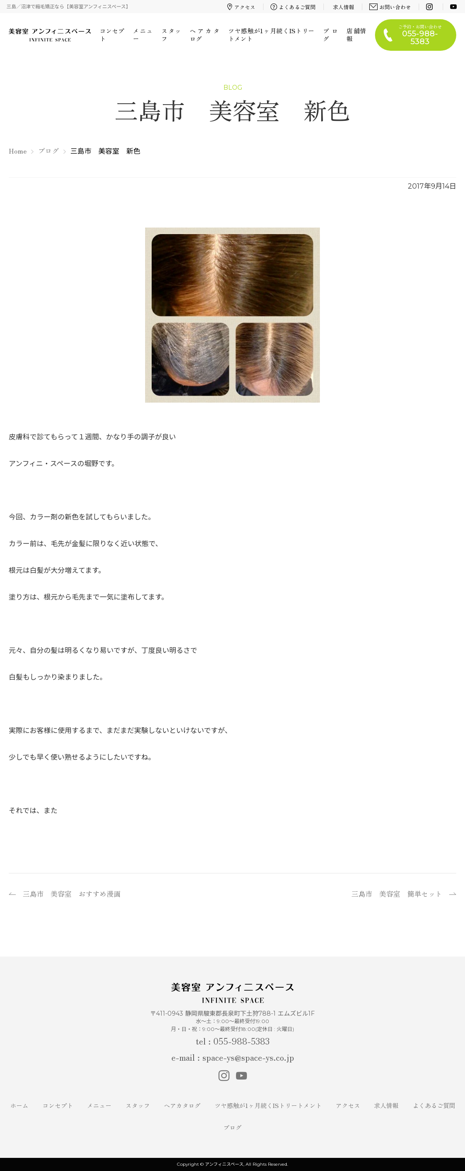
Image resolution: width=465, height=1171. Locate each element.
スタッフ (171, 34)
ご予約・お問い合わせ (420, 34)
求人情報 (343, 7)
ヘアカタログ (204, 34)
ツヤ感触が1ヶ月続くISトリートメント (271, 34)
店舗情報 (356, 34)
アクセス (241, 7)
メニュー (143, 34)
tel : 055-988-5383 (233, 1040)
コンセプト (112, 34)
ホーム (19, 1105)
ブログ (330, 34)
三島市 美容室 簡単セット (396, 893)
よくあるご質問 (293, 7)
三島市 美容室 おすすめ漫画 (72, 893)
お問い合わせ (390, 7)
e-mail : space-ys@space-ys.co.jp (232, 1057)
